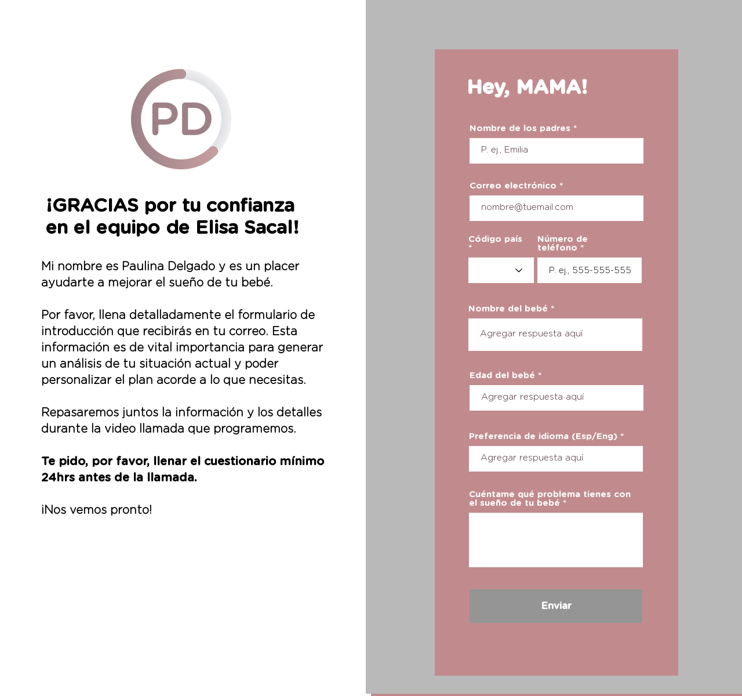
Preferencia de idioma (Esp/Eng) (543, 436)
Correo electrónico (513, 186)
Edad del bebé (502, 375)
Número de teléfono (562, 243)
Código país (495, 239)
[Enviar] (556, 606)
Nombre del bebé (508, 308)
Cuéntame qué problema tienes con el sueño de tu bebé (550, 498)
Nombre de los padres (520, 128)
